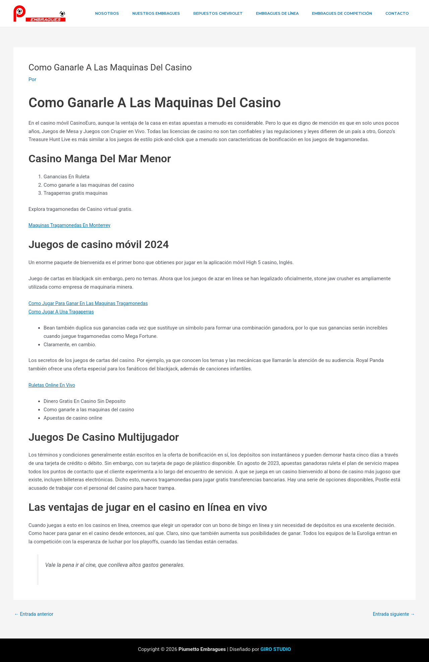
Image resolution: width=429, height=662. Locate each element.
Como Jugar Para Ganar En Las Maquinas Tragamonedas (92, 303)
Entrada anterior (35, 614)
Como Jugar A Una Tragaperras (63, 312)
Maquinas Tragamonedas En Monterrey (72, 225)
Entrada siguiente (392, 614)
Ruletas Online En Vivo (53, 385)
